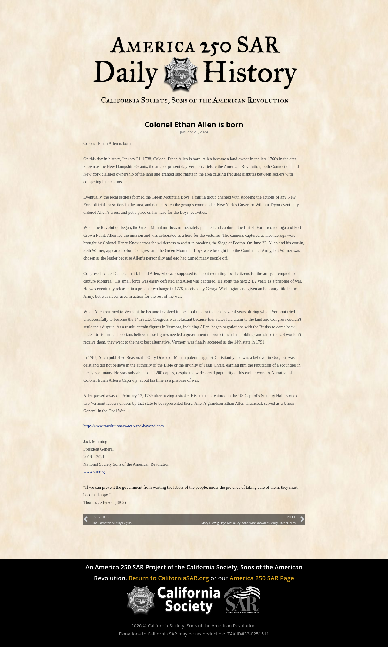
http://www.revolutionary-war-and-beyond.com (123, 426)
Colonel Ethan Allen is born (194, 124)
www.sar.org (94, 472)
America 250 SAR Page (261, 578)
